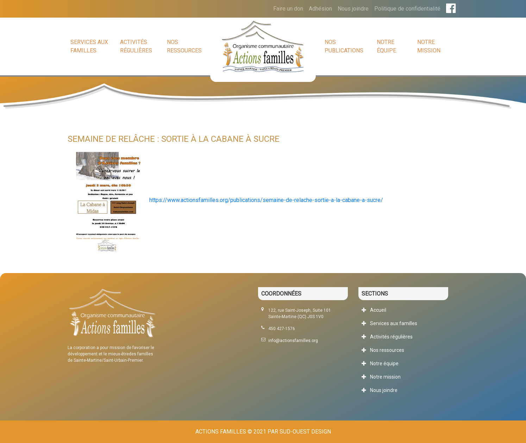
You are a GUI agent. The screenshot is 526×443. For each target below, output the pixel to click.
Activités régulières (136, 46)
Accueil (378, 310)
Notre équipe (386, 46)
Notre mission (428, 46)
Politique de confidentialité (407, 8)
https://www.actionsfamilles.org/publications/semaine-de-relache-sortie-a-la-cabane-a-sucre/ (266, 200)
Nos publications (344, 46)
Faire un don (288, 8)
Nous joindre (353, 8)
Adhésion (320, 8)
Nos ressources (184, 46)
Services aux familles (89, 46)
